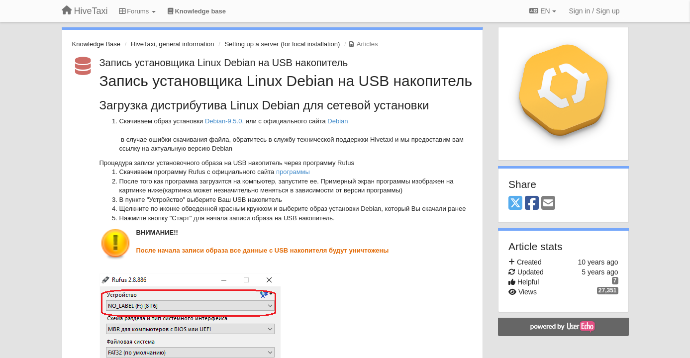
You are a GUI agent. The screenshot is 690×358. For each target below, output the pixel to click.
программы (293, 172)
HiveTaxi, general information (172, 44)
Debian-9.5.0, (224, 121)
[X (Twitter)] (515, 203)
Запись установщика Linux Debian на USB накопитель (223, 62)
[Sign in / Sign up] (594, 10)
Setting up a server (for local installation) (282, 44)
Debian (338, 121)
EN (542, 11)
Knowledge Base (96, 44)
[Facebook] (532, 203)
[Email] (548, 203)
